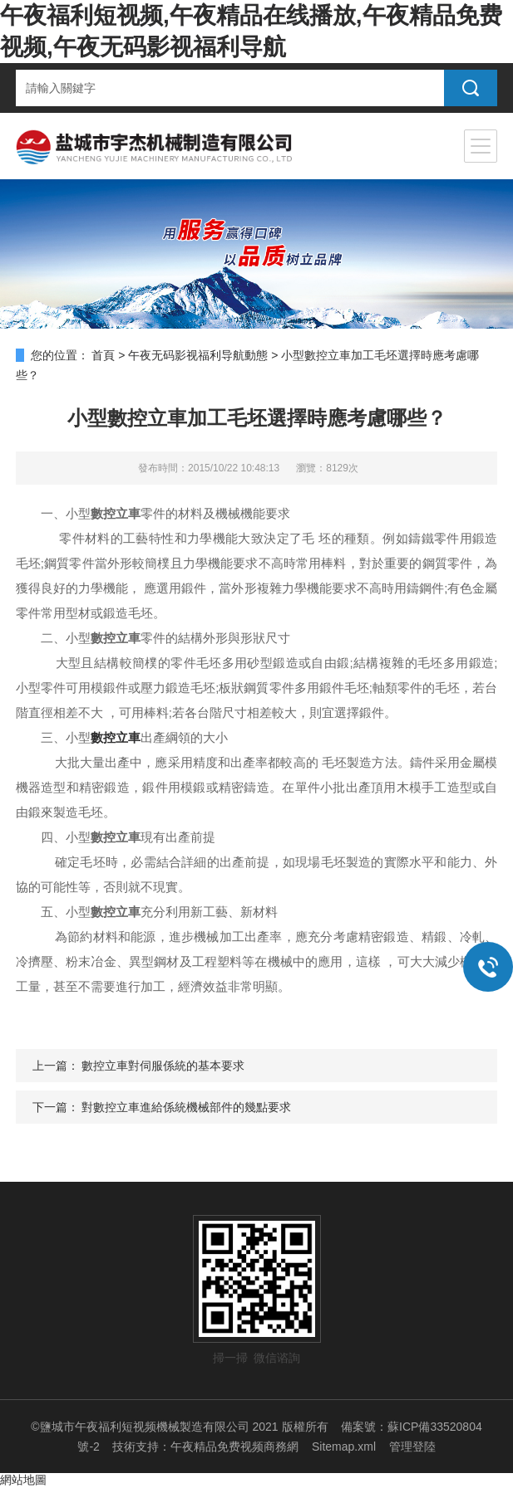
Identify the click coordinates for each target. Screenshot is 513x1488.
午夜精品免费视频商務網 (234, 1446)
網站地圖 (23, 1479)
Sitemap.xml (344, 1446)
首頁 (103, 355)
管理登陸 (412, 1446)
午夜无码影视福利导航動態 (198, 355)
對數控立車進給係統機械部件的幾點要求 (186, 1107)
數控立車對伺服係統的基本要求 (162, 1065)
